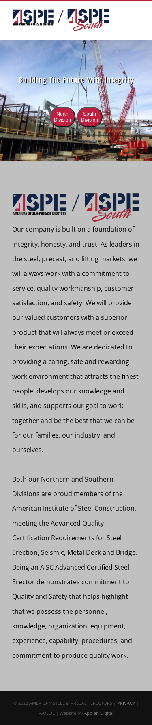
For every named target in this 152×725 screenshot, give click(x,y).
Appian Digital (98, 713)
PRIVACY (126, 703)
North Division (62, 117)
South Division (89, 117)
